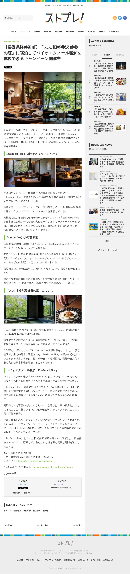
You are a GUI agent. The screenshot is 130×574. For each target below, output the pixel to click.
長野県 (46, 510)
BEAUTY (58, 31)
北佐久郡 (27, 510)
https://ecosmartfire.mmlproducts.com (54, 467)
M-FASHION (114, 31)
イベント (7, 510)
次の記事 (77, 525)
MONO (37, 31)
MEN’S (102, 31)
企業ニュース (115, 560)
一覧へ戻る (42, 525)
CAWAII (91, 31)
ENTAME (47, 31)
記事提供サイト (70, 560)
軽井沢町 (37, 510)
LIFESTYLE (25, 31)
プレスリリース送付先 (51, 560)
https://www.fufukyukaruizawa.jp (36, 460)
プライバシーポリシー (29, 560)
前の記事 (8, 525)
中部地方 (17, 510)
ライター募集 (100, 560)
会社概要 (13, 560)
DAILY (94, 55)
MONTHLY (120, 55)
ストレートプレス (107, 240)
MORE (108, 232)
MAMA (81, 31)
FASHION (70, 31)
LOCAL (14, 31)
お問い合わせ (86, 560)
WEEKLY (107, 55)
